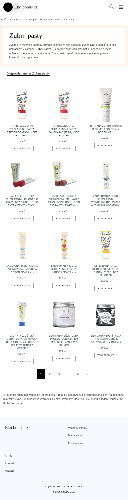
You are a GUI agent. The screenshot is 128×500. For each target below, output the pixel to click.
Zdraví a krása (15, 19)
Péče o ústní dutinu (50, 19)
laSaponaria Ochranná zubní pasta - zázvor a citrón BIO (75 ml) (22, 269)
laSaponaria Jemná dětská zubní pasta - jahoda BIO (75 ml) (64, 269)
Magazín (10, 470)
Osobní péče (31, 19)
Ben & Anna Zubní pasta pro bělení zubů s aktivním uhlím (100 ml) (106, 338)
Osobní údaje (76, 443)
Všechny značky (78, 427)
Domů (3, 19)
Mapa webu (75, 435)
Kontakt (9, 463)
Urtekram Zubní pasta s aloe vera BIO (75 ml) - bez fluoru (106, 129)
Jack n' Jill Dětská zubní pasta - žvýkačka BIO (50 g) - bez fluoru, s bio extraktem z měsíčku (22, 341)
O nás (8, 455)
